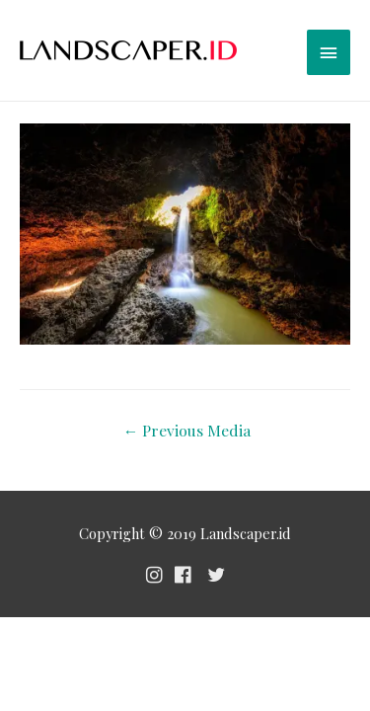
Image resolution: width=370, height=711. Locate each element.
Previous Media (187, 430)
